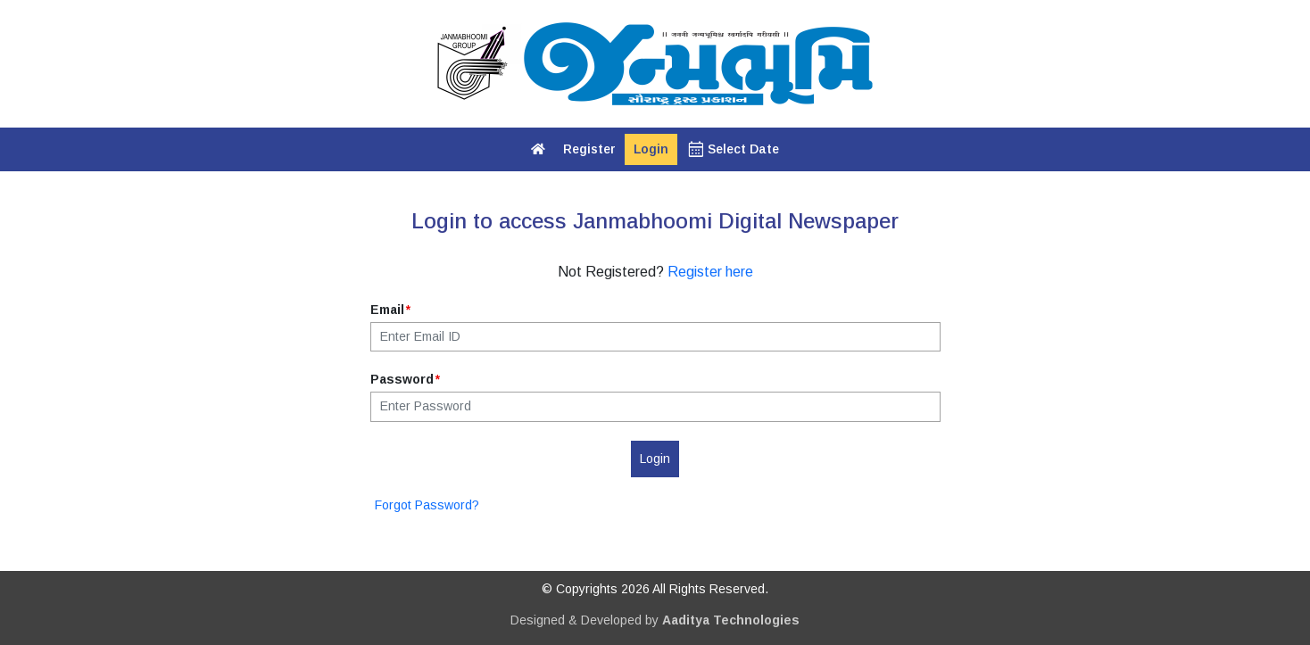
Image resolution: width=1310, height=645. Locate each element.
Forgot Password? (427, 505)
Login (651, 149)
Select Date (733, 149)
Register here (710, 271)
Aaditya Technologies (731, 620)
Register (589, 149)
